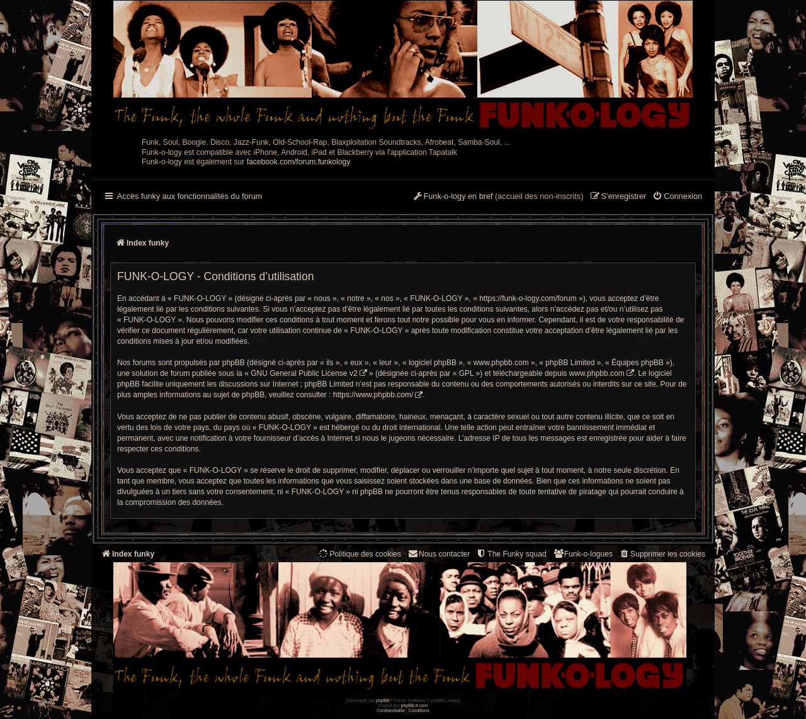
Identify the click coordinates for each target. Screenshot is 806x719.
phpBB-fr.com (414, 705)
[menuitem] (677, 197)
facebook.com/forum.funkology (299, 161)
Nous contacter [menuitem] (438, 553)
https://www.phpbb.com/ (373, 394)
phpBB (382, 700)
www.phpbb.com (597, 373)
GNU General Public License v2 (304, 373)
